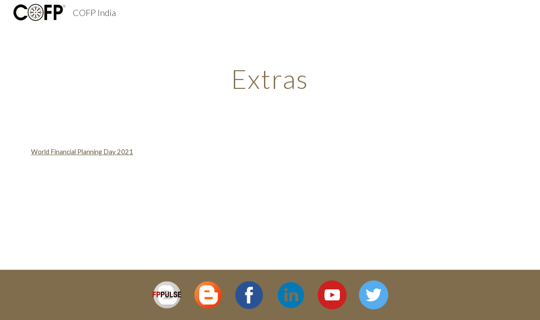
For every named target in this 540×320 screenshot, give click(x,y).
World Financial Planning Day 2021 (82, 152)
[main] (270, 78)
